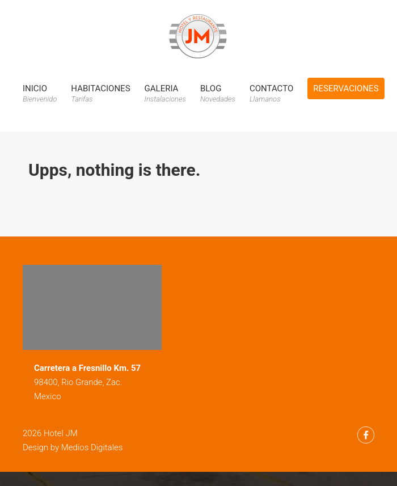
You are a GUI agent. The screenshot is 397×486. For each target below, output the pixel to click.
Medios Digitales (92, 447)
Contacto (271, 93)
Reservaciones (345, 88)
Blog (217, 93)
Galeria (165, 93)
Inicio (40, 93)
